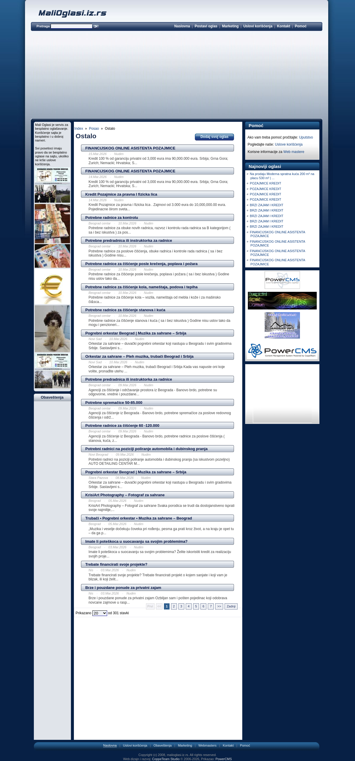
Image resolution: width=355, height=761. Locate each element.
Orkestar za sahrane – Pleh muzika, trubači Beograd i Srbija (139, 356)
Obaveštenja (162, 745)
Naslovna (182, 26)
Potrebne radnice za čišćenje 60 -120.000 (122, 425)
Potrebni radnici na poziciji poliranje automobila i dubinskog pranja (146, 449)
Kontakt (283, 26)
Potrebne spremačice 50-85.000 (113, 402)
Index (78, 128)
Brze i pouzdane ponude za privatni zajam (123, 587)
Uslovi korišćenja (258, 26)
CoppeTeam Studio (166, 759)
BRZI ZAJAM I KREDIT (266, 205)
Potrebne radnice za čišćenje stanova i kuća (125, 310)
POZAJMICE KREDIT (265, 183)
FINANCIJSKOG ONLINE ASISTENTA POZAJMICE (130, 148)
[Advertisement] (176, 76)
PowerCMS (223, 759)
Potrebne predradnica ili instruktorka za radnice (128, 240)
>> (219, 606)
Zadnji (231, 606)
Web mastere (293, 152)
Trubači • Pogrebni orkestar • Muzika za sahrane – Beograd (138, 518)
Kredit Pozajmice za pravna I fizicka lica (121, 194)
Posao (94, 128)
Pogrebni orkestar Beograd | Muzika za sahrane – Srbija (135, 333)
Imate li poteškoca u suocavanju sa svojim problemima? (136, 541)
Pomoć (300, 26)
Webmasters (207, 745)
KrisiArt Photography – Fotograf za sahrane (125, 495)
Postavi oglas (206, 26)
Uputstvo (306, 137)
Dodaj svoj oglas (214, 137)
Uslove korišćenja (289, 144)
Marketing (230, 26)
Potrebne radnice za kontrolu (111, 217)
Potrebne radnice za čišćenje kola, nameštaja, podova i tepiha (141, 287)
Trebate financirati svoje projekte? (116, 564)
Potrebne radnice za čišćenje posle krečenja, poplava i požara (141, 264)
